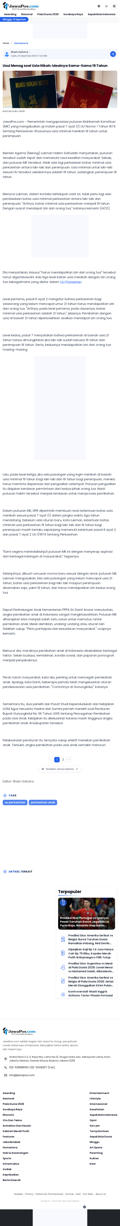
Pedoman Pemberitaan (49, 1194)
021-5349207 (38, 1067)
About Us (100, 1194)
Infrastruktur (11, 1163)
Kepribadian (11, 1174)
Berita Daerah (12, 1180)
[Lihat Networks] (98, 6)
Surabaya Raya (73, 14)
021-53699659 (18, 1067)
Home (6, 43)
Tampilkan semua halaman (60, 769)
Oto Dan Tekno (12, 1120)
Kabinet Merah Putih (16, 1131)
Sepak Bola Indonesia (101, 14)
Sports (7, 1158)
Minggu (94, 1142)
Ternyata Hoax (99, 1131)
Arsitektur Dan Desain (17, 1125)
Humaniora (21, 43)
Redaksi (18, 1194)
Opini (93, 1120)
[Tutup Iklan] (84, 1207)
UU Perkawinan (70, 282)
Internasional (98, 1104)
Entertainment (99, 1093)
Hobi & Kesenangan (15, 1153)
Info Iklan (88, 1194)
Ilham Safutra (19, 52)
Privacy (29, 1194)
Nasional (27, 14)
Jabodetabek (11, 1142)
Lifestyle (95, 1098)
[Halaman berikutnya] (69, 759)
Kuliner (94, 1158)
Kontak (69, 1194)
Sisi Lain (95, 1125)
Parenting (96, 1153)
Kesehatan (97, 1109)
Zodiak (7, 1169)
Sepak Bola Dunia (101, 1136)
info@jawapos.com (22, 1075)
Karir (93, 1163)
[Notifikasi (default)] (106, 6)
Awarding (10, 14)
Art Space (96, 1147)
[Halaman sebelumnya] (51, 759)
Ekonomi (8, 1115)
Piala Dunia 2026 (48, 14)
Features (8, 1136)
